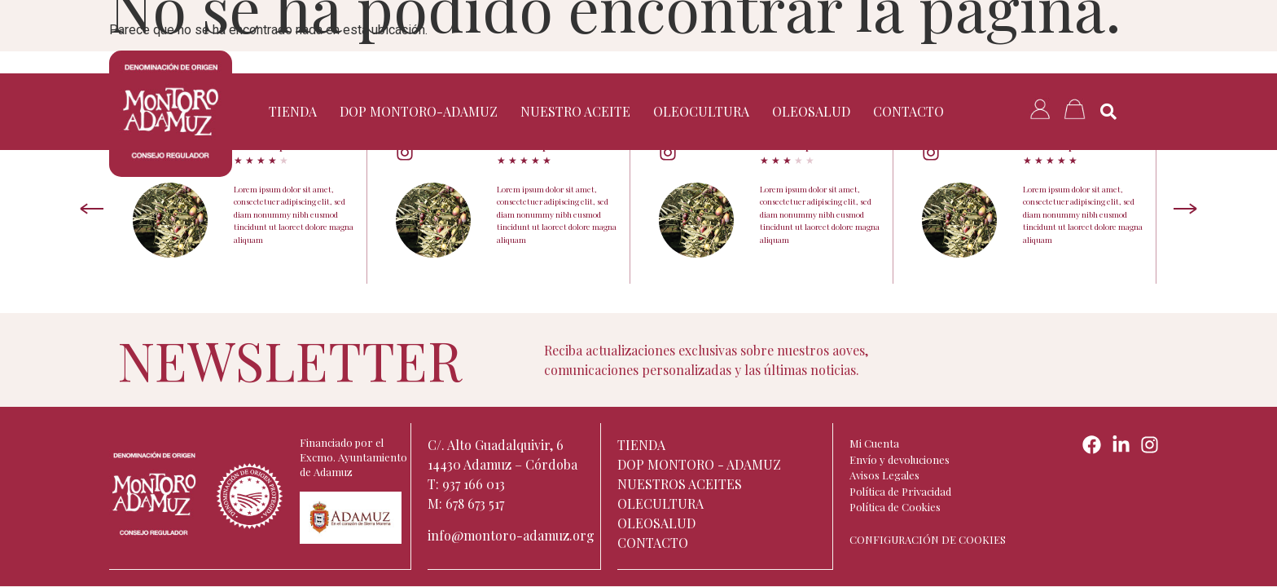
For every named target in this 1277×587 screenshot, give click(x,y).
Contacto (908, 111)
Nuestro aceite (575, 111)
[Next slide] (1185, 208)
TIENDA (293, 111)
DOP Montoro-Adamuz (419, 111)
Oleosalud (811, 111)
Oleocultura (701, 111)
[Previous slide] (92, 208)
